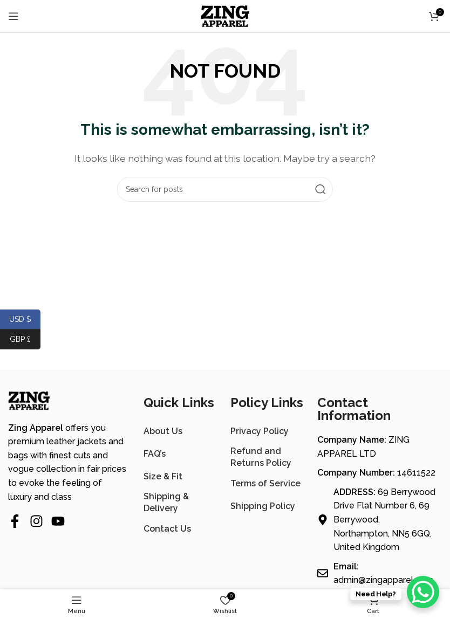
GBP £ (25, 339)
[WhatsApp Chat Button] (423, 592)
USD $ (24, 319)
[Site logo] (225, 15)
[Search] (225, 189)
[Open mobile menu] (13, 16)
